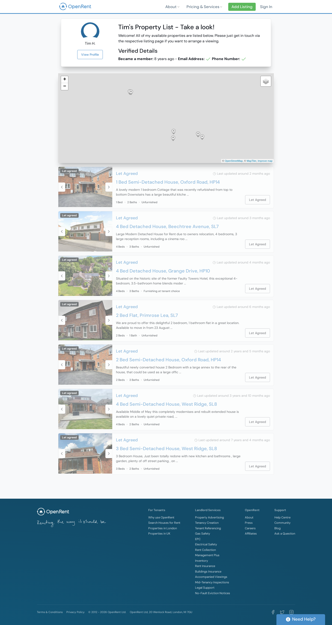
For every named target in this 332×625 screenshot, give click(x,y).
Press (249, 523)
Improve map (265, 160)
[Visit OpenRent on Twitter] (282, 612)
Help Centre (282, 517)
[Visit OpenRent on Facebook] (273, 612)
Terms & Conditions (50, 612)
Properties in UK (159, 533)
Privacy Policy (75, 612)
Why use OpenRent (161, 517)
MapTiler (251, 160)
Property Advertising (209, 517)
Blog (277, 528)
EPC (198, 539)
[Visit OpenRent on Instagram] (291, 612)
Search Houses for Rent (164, 523)
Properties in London (162, 528)
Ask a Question (284, 533)
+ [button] (64, 79)
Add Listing (241, 6)
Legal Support (204, 588)
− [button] (64, 86)
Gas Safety (202, 533)
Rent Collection (205, 550)
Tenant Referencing (208, 528)
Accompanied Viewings (211, 577)
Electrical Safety (206, 544)
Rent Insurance (205, 566)
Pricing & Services (203, 6)
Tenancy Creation (207, 523)
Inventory (201, 561)
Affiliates (251, 533)
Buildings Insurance (208, 571)
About (171, 6)
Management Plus (207, 555)
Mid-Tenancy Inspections (212, 582)
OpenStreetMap (234, 160)
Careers (250, 528)
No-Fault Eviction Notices (212, 593)
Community (282, 523)
